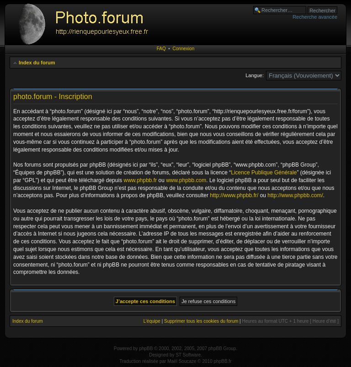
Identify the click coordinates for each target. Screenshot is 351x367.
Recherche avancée (314, 17)
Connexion (183, 48)
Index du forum (37, 62)
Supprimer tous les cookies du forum (201, 321)
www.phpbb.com (186, 180)
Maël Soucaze (181, 361)
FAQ (161, 48)
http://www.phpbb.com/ (295, 195)
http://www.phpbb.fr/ (234, 195)
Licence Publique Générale (264, 172)
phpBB (146, 348)
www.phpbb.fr (140, 180)
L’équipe (152, 321)
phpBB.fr (223, 361)
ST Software (188, 354)
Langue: (254, 75)
